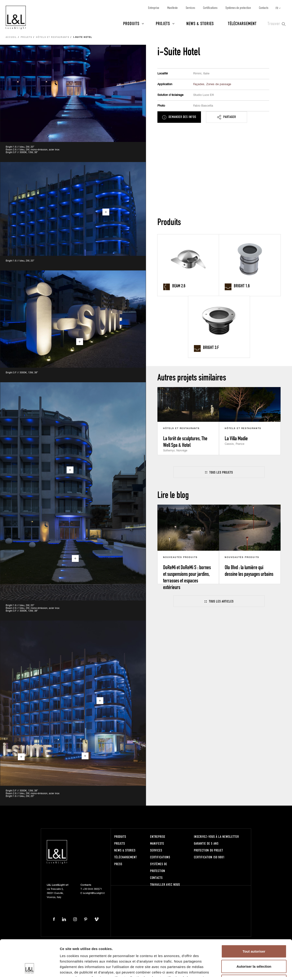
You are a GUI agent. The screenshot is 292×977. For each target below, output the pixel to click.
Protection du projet (208, 850)
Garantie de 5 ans (206, 843)
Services (190, 7)
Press (118, 864)
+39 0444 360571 (92, 889)
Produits (131, 23)
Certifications (210, 7)
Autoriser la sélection (254, 932)
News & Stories (200, 23)
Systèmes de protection (238, 7)
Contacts (263, 7)
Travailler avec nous (165, 884)
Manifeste (172, 7)
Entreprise (153, 7)
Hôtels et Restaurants (52, 37)
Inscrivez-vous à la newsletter (216, 836)
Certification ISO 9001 (209, 857)
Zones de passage (218, 84)
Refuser (254, 947)
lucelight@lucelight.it (93, 893)
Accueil (11, 37)
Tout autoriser (253, 917)
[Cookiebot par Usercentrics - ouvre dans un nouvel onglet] (30, 968)
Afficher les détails (251, 968)
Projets (163, 23)
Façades (198, 84)
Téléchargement (242, 23)
